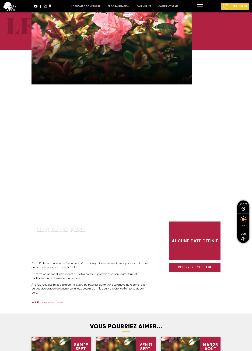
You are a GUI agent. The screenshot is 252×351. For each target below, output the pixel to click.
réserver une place (195, 267)
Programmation (119, 6)
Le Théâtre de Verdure (86, 6)
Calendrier (143, 6)
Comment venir (168, 6)
